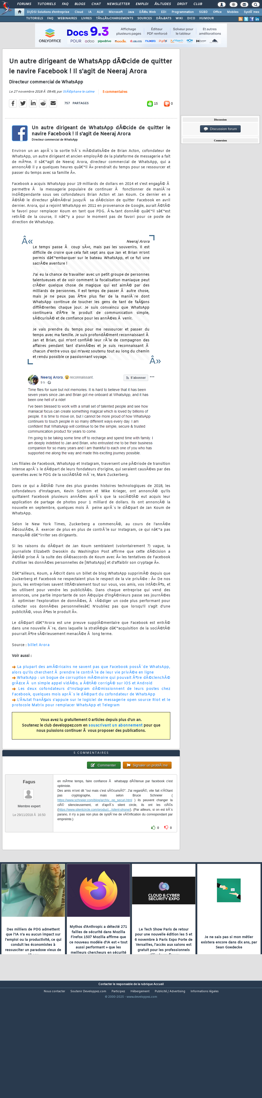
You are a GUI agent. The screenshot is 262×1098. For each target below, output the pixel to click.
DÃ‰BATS (163, 18)
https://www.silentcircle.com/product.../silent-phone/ (94, 856)
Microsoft (116, 12)
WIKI (179, 18)
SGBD (203, 12)
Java (131, 12)
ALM (100, 12)
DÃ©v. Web (147, 12)
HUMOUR (206, 18)
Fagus (29, 828)
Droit (182, 4)
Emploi (142, 4)
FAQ (65, 4)
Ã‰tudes (162, 4)
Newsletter (118, 4)
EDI (163, 12)
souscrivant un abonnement (116, 740)
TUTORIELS (34, 18)
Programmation (183, 12)
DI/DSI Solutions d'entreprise (48, 12)
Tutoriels (46, 4)
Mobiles (233, 12)
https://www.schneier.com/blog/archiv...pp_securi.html (94, 846)
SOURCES (144, 18)
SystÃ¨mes (251, 12)
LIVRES (86, 18)
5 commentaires (115, 108)
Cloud (79, 12)
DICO (191, 18)
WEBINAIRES (67, 18)
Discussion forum (220, 129)
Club (197, 4)
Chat (96, 4)
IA (89, 12)
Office (217, 12)
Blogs (80, 4)
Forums (24, 4)
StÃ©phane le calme (78, 107)
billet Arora (39, 660)
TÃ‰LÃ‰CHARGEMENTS (114, 18)
